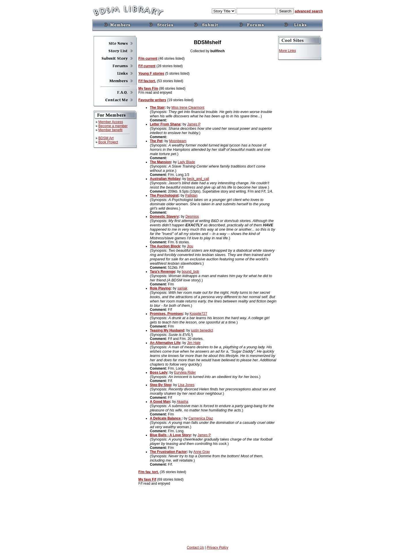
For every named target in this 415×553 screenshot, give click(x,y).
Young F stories (151, 74)
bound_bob (190, 272)
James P (194, 124)
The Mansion (160, 162)
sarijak (182, 288)
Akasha (182, 402)
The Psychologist (164, 195)
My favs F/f (147, 479)
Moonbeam (177, 141)
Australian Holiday (165, 179)
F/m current (147, 59)
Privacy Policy (217, 548)
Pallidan (191, 195)
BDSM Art (106, 138)
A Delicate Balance (166, 418)
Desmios (192, 217)
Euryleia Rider (185, 372)
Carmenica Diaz (200, 418)
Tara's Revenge (162, 272)
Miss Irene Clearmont (187, 108)
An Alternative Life (165, 343)
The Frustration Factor (168, 452)
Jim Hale (194, 343)
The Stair (157, 108)
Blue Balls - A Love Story (170, 435)
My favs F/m (148, 88)
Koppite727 (198, 314)
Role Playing (160, 288)
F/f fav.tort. (147, 81)
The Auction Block (165, 246)
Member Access (110, 122)
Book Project (108, 142)
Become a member (112, 126)
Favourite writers (152, 100)
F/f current (146, 66)
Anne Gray (201, 452)
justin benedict (202, 330)
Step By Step (160, 385)
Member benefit (110, 130)
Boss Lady (158, 372)
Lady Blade (186, 162)
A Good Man (160, 402)
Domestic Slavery (164, 217)
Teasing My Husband (167, 330)
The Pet (156, 141)
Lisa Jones (186, 385)
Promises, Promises (166, 314)
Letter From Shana (165, 124)
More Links (287, 51)
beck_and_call (198, 179)
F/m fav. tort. (148, 472)
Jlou (190, 246)
